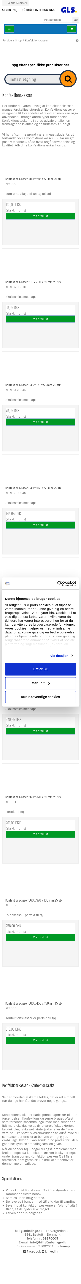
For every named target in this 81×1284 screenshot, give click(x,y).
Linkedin (50, 1251)
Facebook (32, 1251)
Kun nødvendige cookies (40, 697)
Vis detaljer (59, 656)
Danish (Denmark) (15, 3)
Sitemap (63, 1246)
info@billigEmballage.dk (48, 1242)
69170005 (50, 1238)
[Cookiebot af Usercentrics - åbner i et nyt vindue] (57, 583)
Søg (76, 19)
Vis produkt (40, 216)
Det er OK (40, 669)
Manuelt (41, 683)
